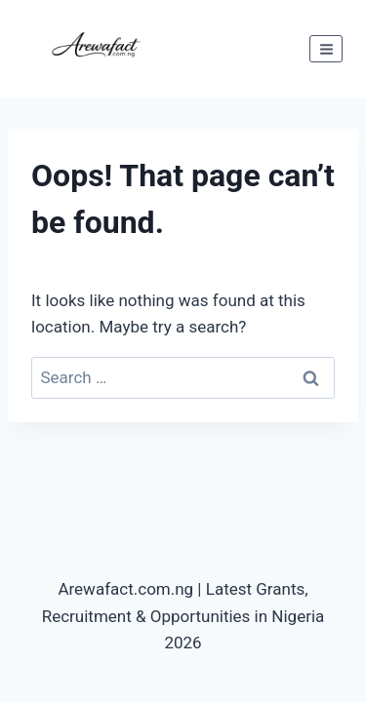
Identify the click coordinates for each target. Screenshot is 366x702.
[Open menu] (326, 48)
